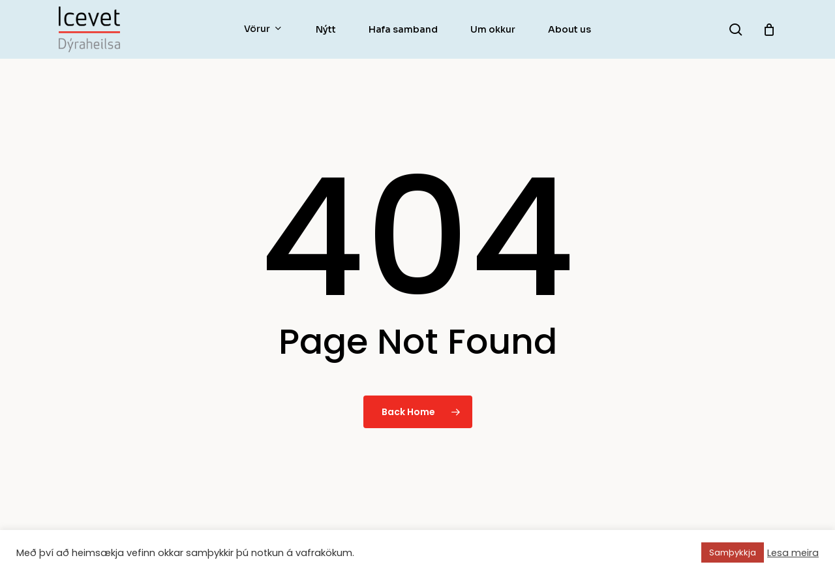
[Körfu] (769, 29)
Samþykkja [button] (732, 552)
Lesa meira (793, 553)
